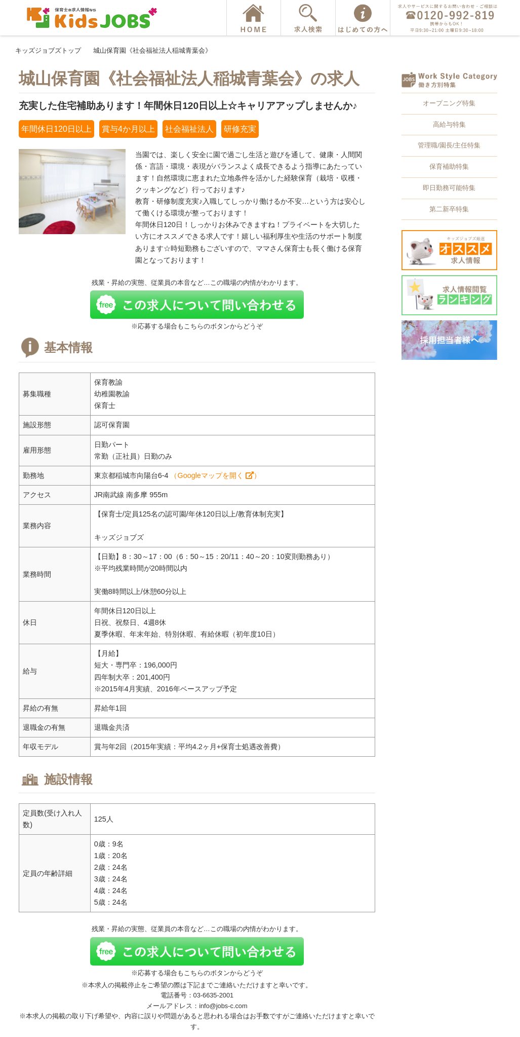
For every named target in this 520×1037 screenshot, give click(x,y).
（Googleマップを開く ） (215, 475)
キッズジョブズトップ (48, 50)
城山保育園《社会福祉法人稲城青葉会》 (152, 50)
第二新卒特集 (449, 209)
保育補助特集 (449, 166)
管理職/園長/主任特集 (449, 145)
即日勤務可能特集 (449, 188)
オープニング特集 (449, 103)
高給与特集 (449, 124)
